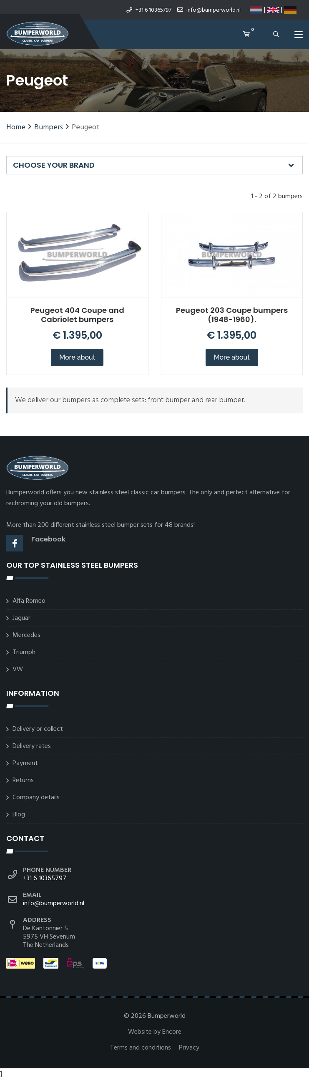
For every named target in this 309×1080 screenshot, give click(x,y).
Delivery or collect (38, 729)
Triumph (24, 652)
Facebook (48, 539)
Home (15, 127)
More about (77, 357)
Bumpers (48, 127)
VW (18, 669)
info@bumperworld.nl (209, 10)
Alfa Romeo (29, 601)
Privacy (189, 1047)
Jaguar (21, 618)
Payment (25, 763)
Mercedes (26, 635)
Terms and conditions (141, 1047)
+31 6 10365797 (148, 10)
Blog (19, 815)
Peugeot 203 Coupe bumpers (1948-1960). (232, 315)
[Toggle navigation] (298, 36)
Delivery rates (32, 746)
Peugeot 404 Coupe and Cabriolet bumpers (77, 315)
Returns (23, 780)
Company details (36, 797)
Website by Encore (154, 1032)
